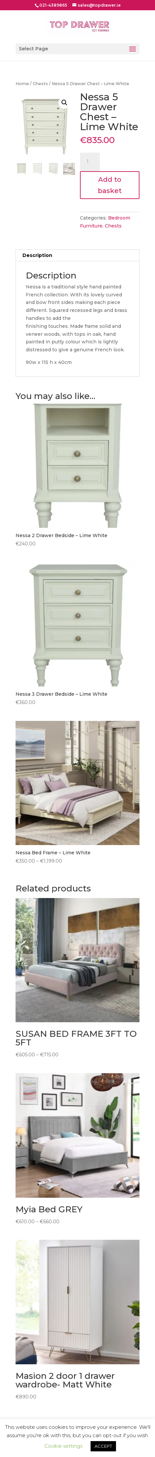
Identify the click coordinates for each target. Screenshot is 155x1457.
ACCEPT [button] (103, 1446)
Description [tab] (37, 255)
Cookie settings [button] (63, 1446)
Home (22, 83)
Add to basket (110, 185)
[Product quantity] (90, 162)
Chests (40, 83)
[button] (64, 103)
